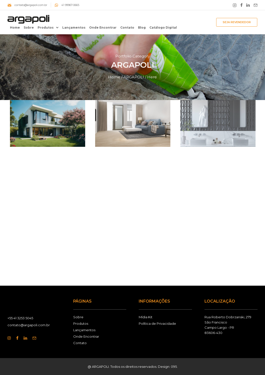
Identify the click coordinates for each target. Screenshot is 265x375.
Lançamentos (73, 27)
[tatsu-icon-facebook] (241, 5)
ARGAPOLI (134, 77)
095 (174, 367)
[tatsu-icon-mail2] (256, 5)
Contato (127, 27)
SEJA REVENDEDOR (237, 22)
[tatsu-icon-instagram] (9, 338)
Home (15, 27)
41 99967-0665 (70, 5)
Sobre (29, 27)
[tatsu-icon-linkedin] (248, 5)
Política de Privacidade (157, 323)
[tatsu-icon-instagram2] (235, 5)
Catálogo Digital (163, 27)
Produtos (46, 27)
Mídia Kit (145, 317)
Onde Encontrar (103, 27)
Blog (142, 27)
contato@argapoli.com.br (30, 5)
